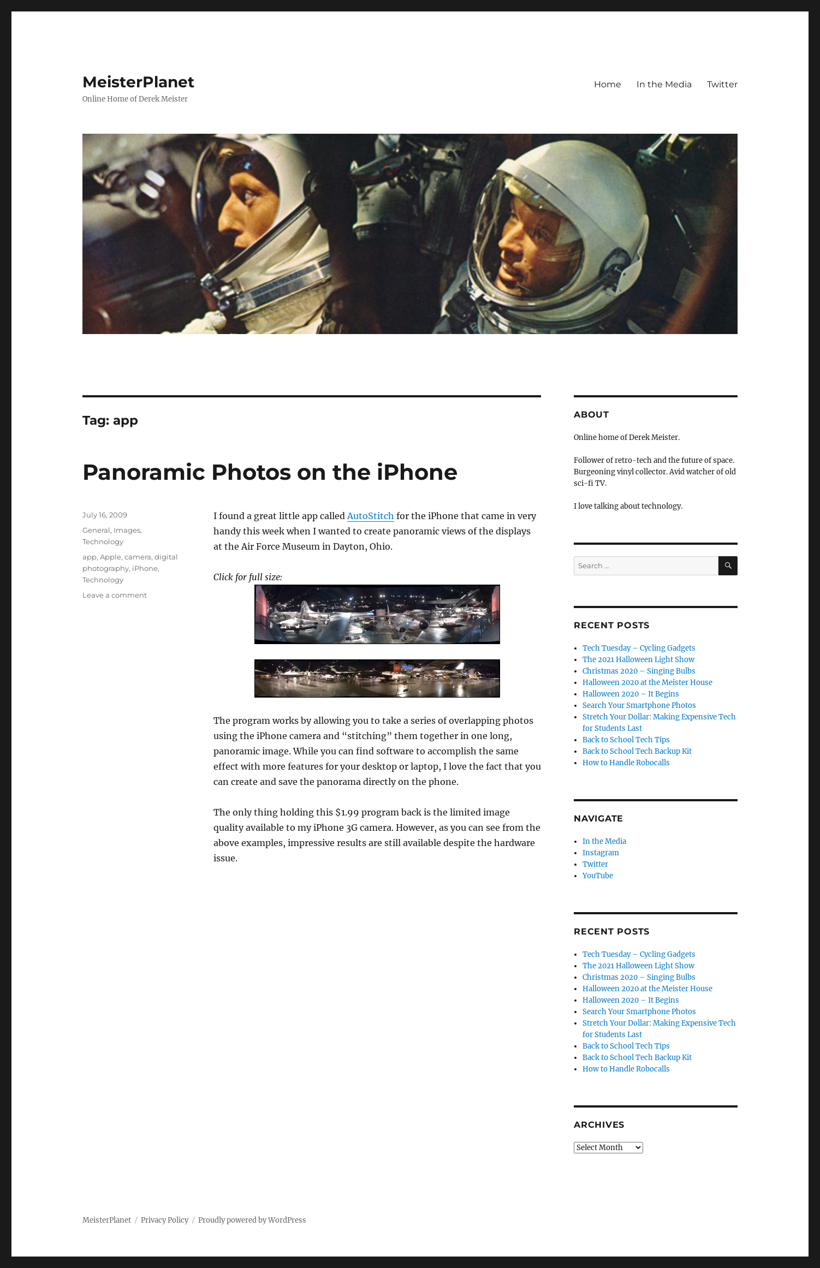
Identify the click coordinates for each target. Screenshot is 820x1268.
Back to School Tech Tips (626, 740)
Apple (110, 556)
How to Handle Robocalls (626, 762)
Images (127, 530)
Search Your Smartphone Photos (639, 705)
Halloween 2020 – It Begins (631, 694)
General (96, 530)
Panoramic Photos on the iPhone (269, 472)
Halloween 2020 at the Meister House (647, 682)
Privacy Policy (164, 1220)
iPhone (145, 568)
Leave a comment (114, 595)
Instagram (601, 853)
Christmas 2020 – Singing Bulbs (639, 671)
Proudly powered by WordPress (252, 1220)
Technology (102, 541)
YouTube (598, 875)
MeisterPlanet (138, 82)
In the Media (664, 84)
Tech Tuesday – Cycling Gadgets (639, 648)
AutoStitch (370, 515)
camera (137, 556)
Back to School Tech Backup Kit (637, 751)
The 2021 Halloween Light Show (638, 659)
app (89, 556)
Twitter (722, 84)
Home (607, 84)
